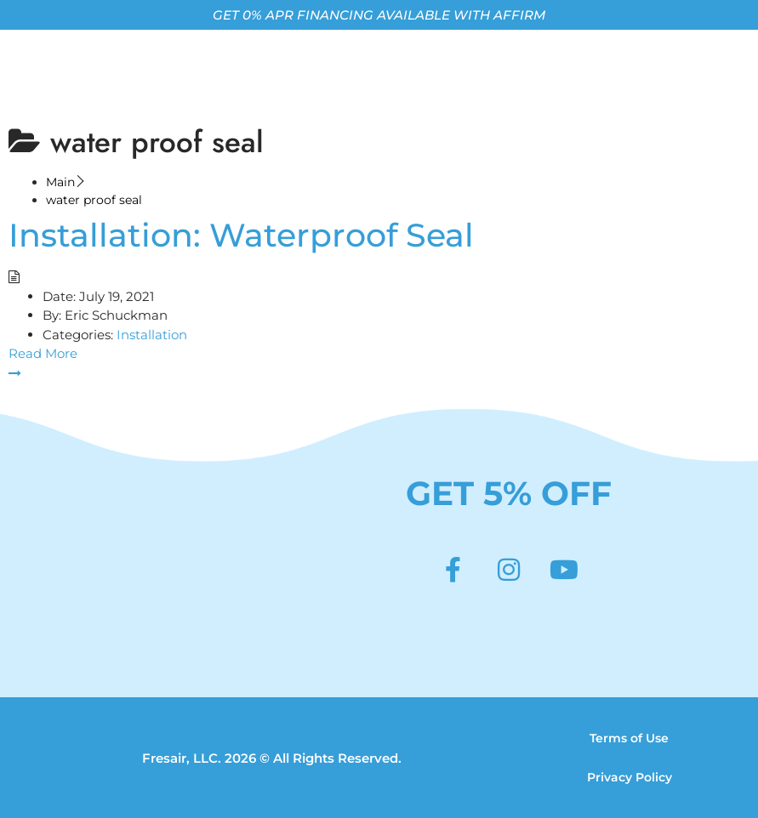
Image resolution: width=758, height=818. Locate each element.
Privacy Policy (629, 777)
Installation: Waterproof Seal (241, 235)
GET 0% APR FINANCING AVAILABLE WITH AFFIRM (379, 15)
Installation (152, 335)
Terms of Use (629, 738)
